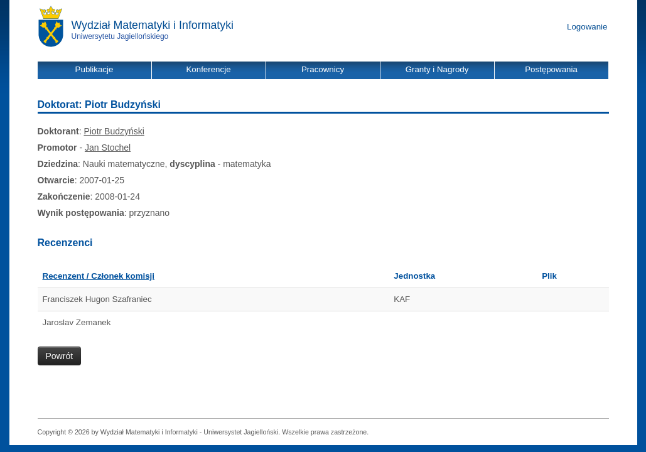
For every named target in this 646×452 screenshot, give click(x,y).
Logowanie (587, 26)
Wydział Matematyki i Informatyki (153, 25)
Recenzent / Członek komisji (99, 276)
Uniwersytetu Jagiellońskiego (120, 36)
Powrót (59, 356)
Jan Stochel (108, 148)
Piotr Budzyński (113, 131)
